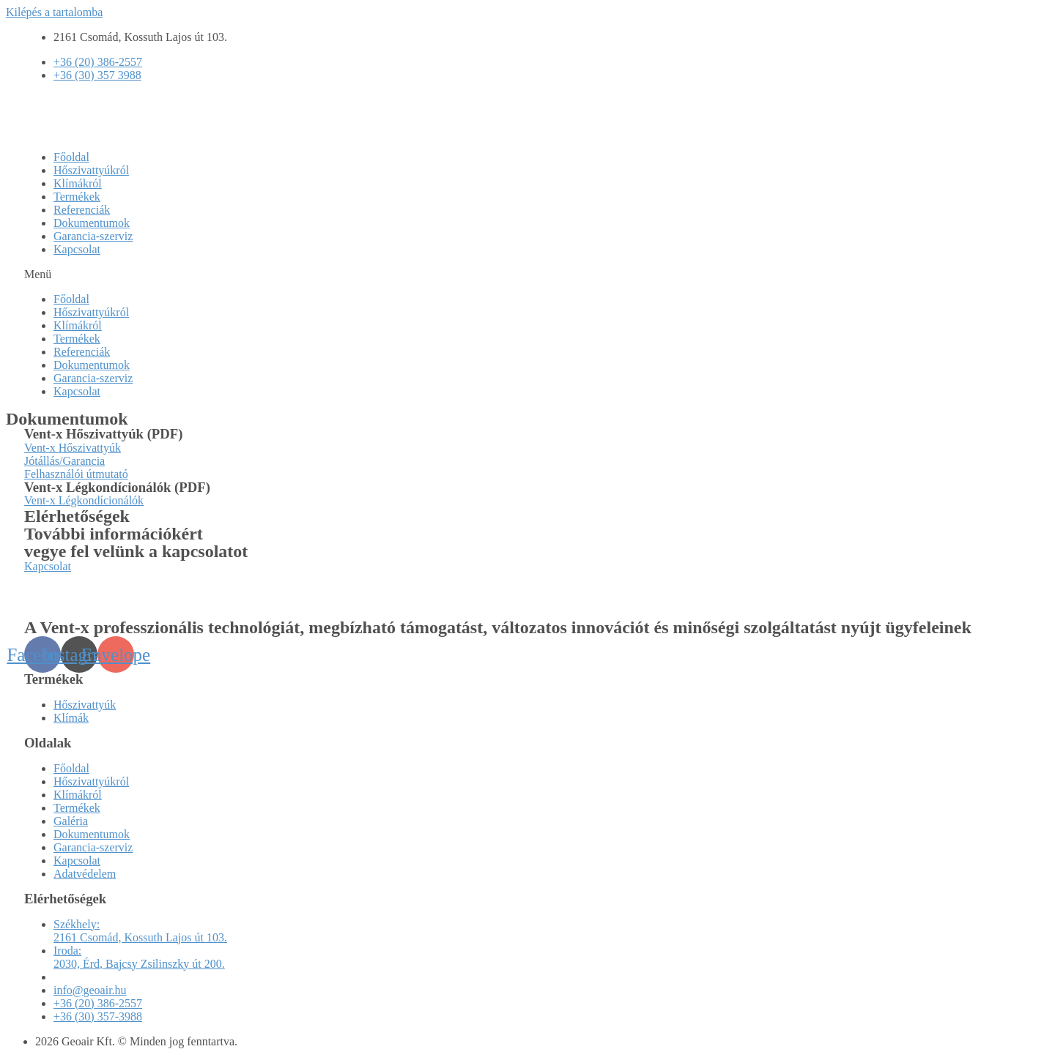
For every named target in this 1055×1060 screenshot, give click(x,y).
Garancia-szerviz (93, 236)
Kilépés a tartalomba (54, 12)
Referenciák (81, 210)
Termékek (76, 196)
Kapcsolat (76, 249)
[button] (527, 274)
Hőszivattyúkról (91, 170)
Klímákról (77, 183)
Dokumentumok (91, 223)
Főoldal (71, 157)
